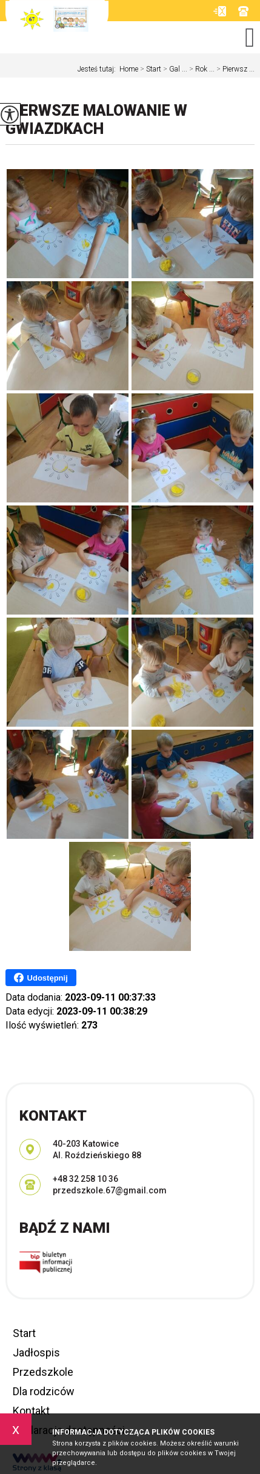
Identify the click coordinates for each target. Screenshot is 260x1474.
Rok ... (201, 69)
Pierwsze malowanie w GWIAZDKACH (96, 120)
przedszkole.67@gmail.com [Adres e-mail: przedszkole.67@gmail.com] (110, 1190)
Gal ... (174, 69)
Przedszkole (43, 1372)
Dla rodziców (44, 1391)
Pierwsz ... (235, 69)
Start (149, 69)
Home (128, 69)
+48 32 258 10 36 (243, 11)
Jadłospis (36, 1352)
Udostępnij (41, 977)
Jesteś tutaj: (98, 69)
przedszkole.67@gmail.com (219, 11)
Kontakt (31, 1410)
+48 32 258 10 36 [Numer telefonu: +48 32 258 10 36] (85, 1179)
